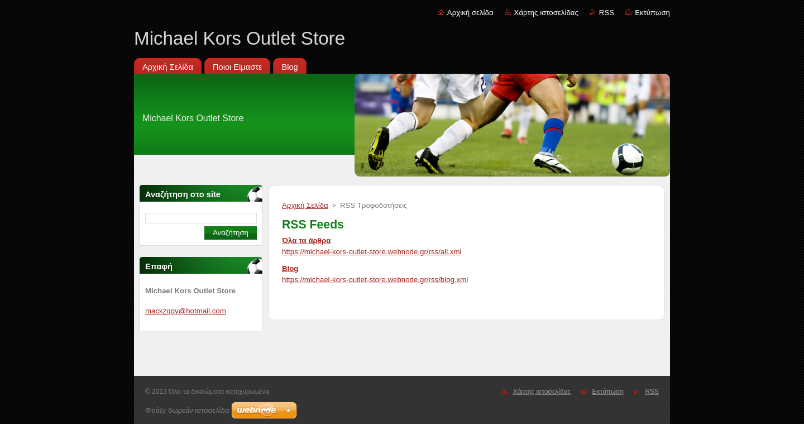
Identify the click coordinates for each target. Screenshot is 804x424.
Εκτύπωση (652, 12)
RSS (606, 12)
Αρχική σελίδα (470, 12)
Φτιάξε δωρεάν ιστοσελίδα (187, 410)
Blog (290, 268)
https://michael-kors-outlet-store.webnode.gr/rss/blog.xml (375, 279)
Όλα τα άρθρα (306, 240)
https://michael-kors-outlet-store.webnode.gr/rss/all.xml (371, 251)
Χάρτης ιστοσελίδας (546, 12)
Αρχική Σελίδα (305, 205)
